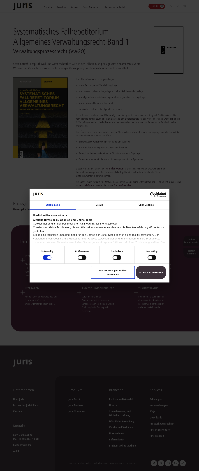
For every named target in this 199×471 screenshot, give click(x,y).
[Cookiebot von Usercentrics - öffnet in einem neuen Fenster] (152, 194)
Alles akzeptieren (151, 272)
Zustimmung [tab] (53, 204)
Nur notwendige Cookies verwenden (113, 272)
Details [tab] (99, 204)
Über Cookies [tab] (146, 204)
